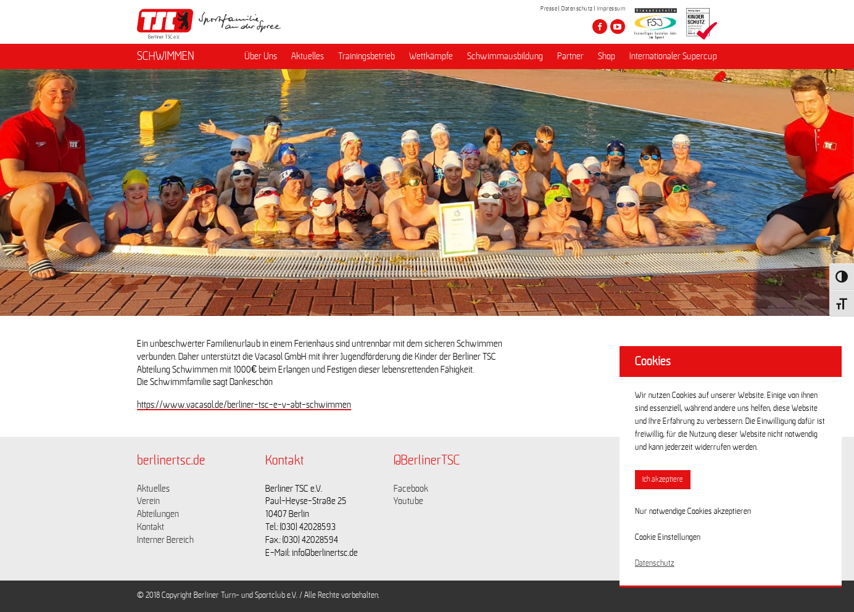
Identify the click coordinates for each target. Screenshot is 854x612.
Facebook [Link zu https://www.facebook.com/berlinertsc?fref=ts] (411, 489)
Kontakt (150, 527)
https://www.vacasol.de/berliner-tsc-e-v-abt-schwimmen (244, 405)
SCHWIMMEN (165, 56)
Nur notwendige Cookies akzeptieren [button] (693, 511)
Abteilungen (158, 514)
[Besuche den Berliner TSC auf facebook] (599, 26)
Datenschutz (577, 9)
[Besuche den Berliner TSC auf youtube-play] (617, 26)
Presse (549, 9)
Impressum (611, 9)
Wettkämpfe (431, 56)
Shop (606, 56)
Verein (148, 501)
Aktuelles (307, 56)
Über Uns (260, 56)
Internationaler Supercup (673, 56)
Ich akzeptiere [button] (662, 480)
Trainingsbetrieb (366, 56)
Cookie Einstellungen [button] (667, 537)
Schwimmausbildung (505, 56)
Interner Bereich (165, 540)
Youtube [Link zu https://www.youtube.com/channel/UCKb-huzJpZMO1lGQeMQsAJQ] (408, 501)
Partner (570, 56)
